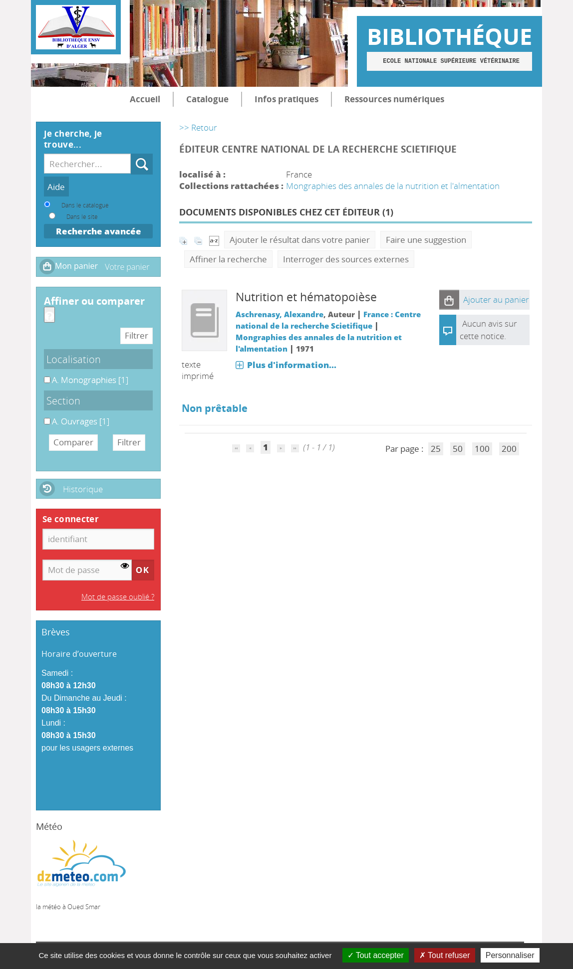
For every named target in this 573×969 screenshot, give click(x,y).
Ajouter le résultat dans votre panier (300, 239)
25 (436, 448)
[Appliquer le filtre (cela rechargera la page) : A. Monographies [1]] (90, 380)
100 (482, 448)
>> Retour (198, 127)
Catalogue (207, 99)
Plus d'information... (291, 365)
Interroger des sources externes (346, 259)
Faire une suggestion (426, 239)
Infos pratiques (286, 99)
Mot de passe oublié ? (117, 596)
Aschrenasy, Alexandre (279, 314)
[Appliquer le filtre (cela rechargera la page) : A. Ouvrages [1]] (80, 421)
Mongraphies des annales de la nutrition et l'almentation (393, 186)
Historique (83, 489)
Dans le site (82, 216)
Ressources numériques (394, 99)
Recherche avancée (98, 231)
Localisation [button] (73, 359)
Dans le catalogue (85, 205)
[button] (449, 300)
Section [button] (63, 400)
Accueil (145, 99)
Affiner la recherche (228, 259)
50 (458, 448)
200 (509, 448)
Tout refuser (444, 955)
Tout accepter (375, 955)
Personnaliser (510, 955)
